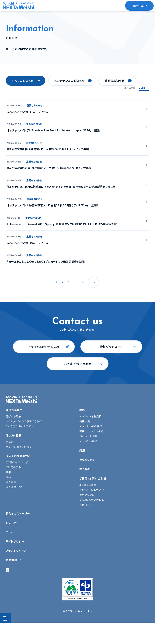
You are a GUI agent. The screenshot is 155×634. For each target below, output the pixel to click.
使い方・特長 (14, 435)
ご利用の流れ (13, 467)
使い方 (9, 442)
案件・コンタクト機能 (91, 431)
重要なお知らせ (114, 80)
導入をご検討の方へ (18, 456)
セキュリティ (87, 460)
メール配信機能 (88, 441)
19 (81, 282)
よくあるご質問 (88, 484)
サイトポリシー (15, 541)
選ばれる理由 (14, 410)
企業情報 (11, 560)
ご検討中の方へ (139, 5)
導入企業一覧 (14, 487)
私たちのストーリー (18, 513)
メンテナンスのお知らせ (69, 80)
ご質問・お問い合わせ (92, 478)
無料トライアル (14, 462)
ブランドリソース (16, 550)
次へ (93, 282)
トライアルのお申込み (91, 489)
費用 (8, 472)
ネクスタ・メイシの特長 (19, 447)
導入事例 (11, 482)
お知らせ (11, 523)
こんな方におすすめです (20, 426)
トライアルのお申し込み (43, 347)
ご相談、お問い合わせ (77, 364)
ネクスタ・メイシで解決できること (25, 421)
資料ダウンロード (111, 347)
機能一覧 (84, 421)
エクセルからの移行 (90, 426)
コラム (10, 532)
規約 (8, 477)
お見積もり (85, 504)
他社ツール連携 (88, 436)
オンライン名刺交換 (90, 416)
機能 (82, 410)
